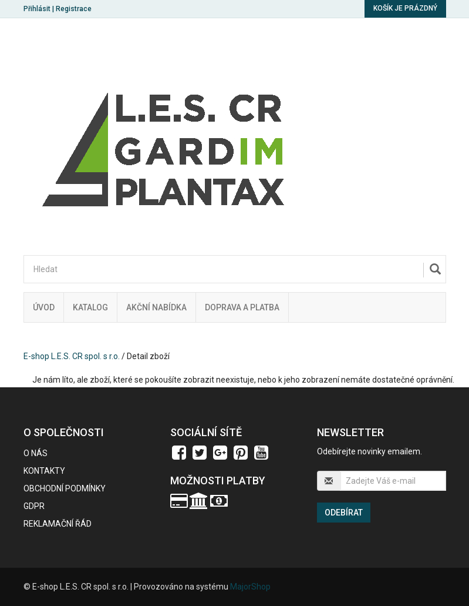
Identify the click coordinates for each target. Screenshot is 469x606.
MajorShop (250, 586)
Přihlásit (36, 9)
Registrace (74, 9)
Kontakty (44, 471)
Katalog (90, 307)
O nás (35, 453)
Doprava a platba (242, 307)
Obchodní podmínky (64, 488)
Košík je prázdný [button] (405, 8)
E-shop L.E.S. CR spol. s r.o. (71, 356)
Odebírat (344, 512)
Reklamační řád (57, 523)
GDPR (34, 506)
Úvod (44, 307)
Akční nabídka (156, 307)
